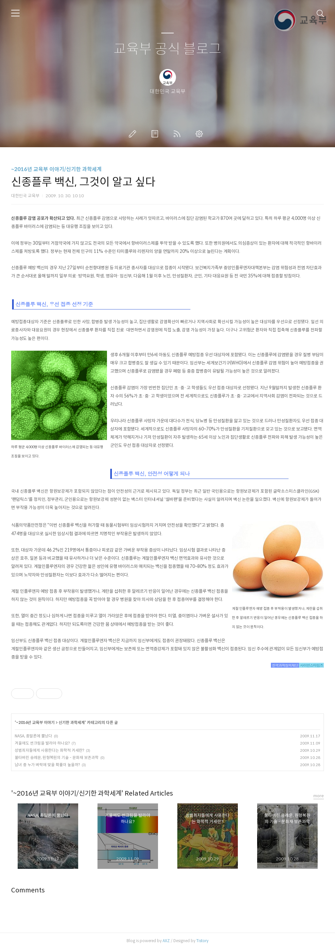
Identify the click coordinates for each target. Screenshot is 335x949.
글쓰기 (134, 133)
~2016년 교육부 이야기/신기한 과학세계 (56, 169)
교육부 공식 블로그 (167, 49)
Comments (28, 890)
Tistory (202, 940)
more (318, 796)
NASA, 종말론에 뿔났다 (33, 735)
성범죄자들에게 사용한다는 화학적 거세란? (49, 750)
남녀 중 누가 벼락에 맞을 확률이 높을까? (47, 764)
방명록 (156, 133)
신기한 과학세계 (72, 722)
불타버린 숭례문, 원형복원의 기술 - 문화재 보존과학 (56, 757)
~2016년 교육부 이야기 (35, 722)
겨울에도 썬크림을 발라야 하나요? (42, 743)
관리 (200, 133)
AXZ (166, 940)
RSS (178, 133)
